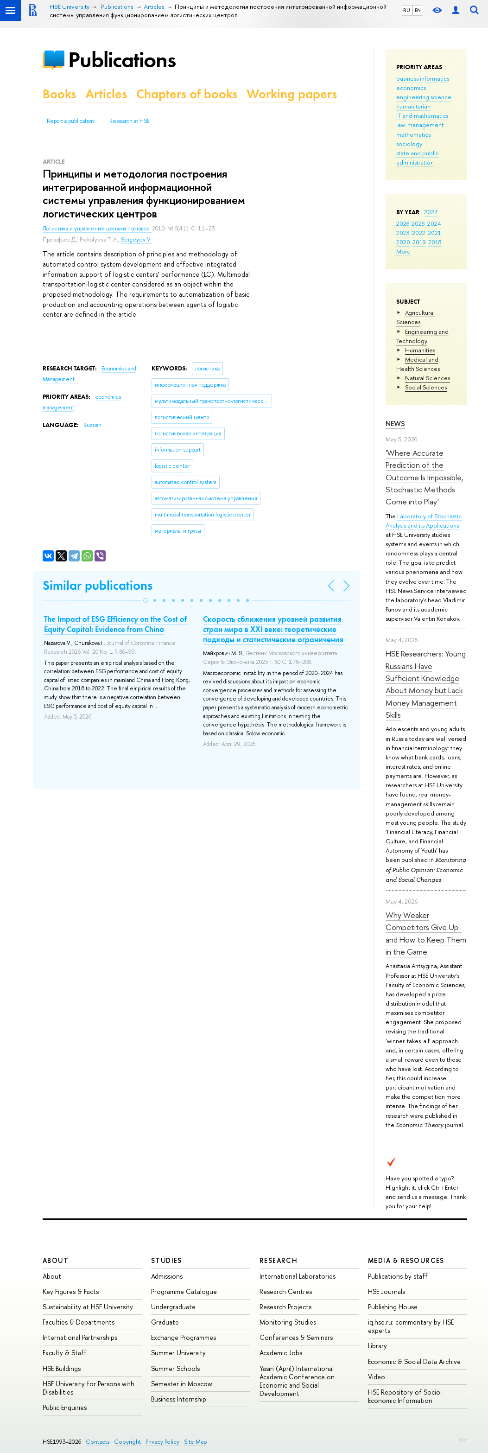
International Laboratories (298, 1276)
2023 (403, 233)
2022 (418, 233)
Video (376, 1376)
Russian (92, 425)
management (425, 125)
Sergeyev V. (136, 239)
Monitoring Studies (288, 1322)
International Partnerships (80, 1337)
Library (377, 1345)
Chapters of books (186, 94)
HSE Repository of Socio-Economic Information (405, 1396)
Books (59, 94)
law (400, 125)
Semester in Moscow (181, 1383)
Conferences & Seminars (296, 1337)
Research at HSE (129, 121)
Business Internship (178, 1399)
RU (406, 10)
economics (411, 87)
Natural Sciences (427, 378)
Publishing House (393, 1306)
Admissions (167, 1276)
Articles (106, 94)
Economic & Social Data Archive (414, 1361)
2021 (434, 233)
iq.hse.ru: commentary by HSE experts (411, 1326)
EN (418, 10)
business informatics (422, 78)
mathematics (413, 134)
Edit (463, 1439)
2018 (435, 242)
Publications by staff (398, 1276)
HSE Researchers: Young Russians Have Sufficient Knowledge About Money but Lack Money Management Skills (426, 684)
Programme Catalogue (184, 1291)
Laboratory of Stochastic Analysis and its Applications (424, 520)
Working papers (292, 94)
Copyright (127, 1442)
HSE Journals (386, 1291)
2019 (419, 242)
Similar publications (97, 585)
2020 (403, 242)
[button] (145, 600)
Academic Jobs (281, 1352)
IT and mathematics (422, 115)
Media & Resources (406, 1260)
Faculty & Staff (65, 1352)
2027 (430, 212)
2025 (418, 223)
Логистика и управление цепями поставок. (97, 228)
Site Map (195, 1442)
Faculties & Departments (78, 1322)
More (403, 251)
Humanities (420, 350)
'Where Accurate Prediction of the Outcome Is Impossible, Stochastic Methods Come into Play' (424, 477)
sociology (409, 144)
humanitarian (413, 106)
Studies (166, 1260)
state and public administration (417, 157)
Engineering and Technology (422, 336)
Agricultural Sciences (415, 317)
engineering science (423, 97)
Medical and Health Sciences (418, 364)
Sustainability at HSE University (88, 1306)
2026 (402, 223)
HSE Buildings (62, 1368)
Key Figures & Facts (71, 1291)
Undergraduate (173, 1306)
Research (279, 1260)
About (56, 1260)
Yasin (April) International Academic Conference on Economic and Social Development (297, 1381)
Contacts (97, 1442)
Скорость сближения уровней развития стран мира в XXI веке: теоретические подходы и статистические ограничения (273, 629)
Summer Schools (175, 1368)
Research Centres (286, 1291)
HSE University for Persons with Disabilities (88, 1387)
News (395, 423)
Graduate (165, 1322)
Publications (122, 59)
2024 (434, 223)
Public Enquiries (65, 1407)
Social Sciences (426, 387)
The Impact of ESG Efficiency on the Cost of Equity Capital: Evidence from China (115, 624)
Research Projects (285, 1306)
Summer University (178, 1352)
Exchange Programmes (183, 1337)
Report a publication (70, 121)
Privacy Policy (162, 1442)
